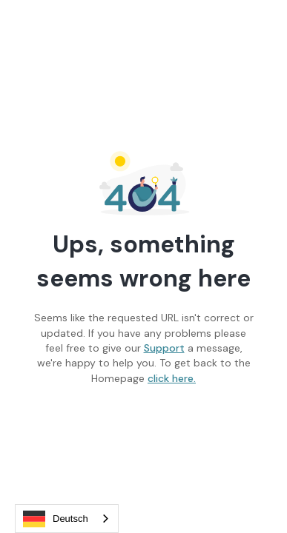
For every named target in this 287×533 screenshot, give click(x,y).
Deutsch (55, 519)
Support (164, 348)
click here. (172, 378)
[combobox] (67, 518)
